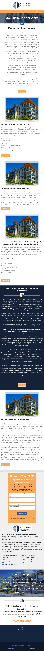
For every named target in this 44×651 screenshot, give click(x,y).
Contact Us (22, 91)
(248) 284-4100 (22, 621)
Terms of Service (13, 520)
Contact (22, 638)
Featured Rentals (22, 631)
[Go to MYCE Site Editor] (33, 648)
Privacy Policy (29, 518)
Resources (22, 633)
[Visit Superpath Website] (11, 648)
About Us (22, 636)
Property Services (22, 629)
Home (22, 627)
